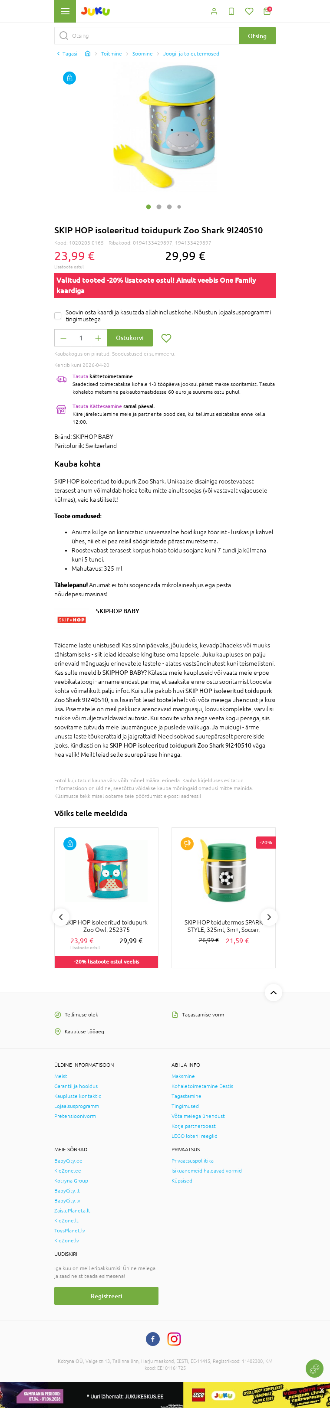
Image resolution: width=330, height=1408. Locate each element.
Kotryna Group (71, 1181)
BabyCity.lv (67, 1201)
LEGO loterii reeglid (195, 1136)
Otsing (257, 35)
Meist (60, 1076)
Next (269, 917)
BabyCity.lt (67, 1191)
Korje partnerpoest (194, 1126)
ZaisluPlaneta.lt (72, 1211)
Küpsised (182, 1181)
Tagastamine (186, 1096)
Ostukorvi (130, 337)
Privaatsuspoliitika (193, 1161)
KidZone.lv (66, 1241)
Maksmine (183, 1076)
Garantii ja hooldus (76, 1086)
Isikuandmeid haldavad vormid (207, 1171)
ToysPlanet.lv (69, 1231)
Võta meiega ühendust (198, 1116)
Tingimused (185, 1106)
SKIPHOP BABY (117, 610)
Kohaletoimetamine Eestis (202, 1086)
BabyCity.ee (68, 1161)
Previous (60, 917)
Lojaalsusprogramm (76, 1106)
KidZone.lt (66, 1221)
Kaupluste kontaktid (78, 1096)
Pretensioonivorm (75, 1116)
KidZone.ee (67, 1171)
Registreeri (106, 1296)
